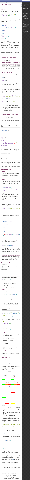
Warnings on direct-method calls (26, 27)
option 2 (4, 433)
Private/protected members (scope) (26, 33)
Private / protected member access (26, 29)
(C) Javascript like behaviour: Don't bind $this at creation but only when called (26, 16)
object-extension (8, 2)
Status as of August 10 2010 (25, 31)
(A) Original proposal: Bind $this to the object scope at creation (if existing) (26, 10)
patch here (13, 459)
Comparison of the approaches (24, 19)
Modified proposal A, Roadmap (26, 24)
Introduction (24, 5)
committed (7, 359)
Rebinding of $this (25, 26)
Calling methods (24, 32)
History (23, 6)
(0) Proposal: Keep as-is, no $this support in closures (26, 8)
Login (4, 0)
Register (7, 0)
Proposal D (24, 21)
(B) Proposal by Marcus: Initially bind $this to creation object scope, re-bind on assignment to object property (25, 12)
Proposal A (24, 23)
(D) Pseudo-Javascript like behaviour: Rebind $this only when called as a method (26, 18)
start (1, 2)
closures (4, 2)
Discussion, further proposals (26, 20)
